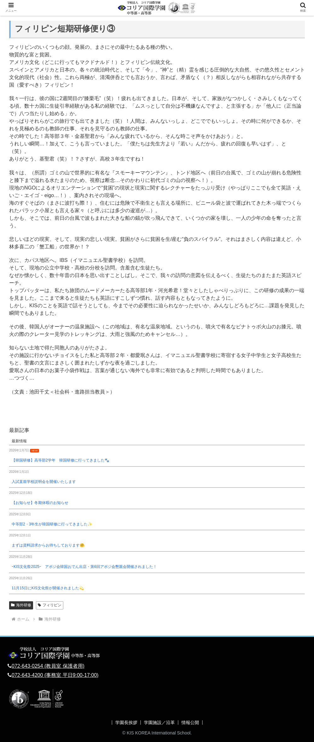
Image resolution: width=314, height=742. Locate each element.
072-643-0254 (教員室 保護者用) (48, 666)
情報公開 (190, 722)
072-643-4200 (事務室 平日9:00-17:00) (55, 675)
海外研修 (21, 605)
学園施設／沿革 (159, 722)
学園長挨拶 (126, 722)
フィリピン (49, 605)
